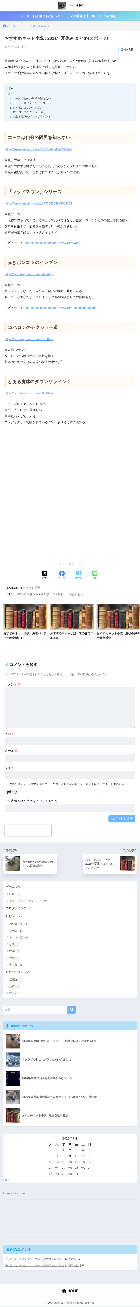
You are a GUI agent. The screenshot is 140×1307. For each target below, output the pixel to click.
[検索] (71, 1010)
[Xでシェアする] (45, 575)
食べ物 (16, 965)
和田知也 (74, 1265)
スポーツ (49, 594)
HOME (70, 1291)
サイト (9, 767)
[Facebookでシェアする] (62, 575)
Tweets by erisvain (15, 1194)
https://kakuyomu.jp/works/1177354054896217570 (39, 149)
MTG (15, 894)
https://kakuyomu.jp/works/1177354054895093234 (39, 203)
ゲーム (13, 887)
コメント (13, 684)
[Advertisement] (70, 466)
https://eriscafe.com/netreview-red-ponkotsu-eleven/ (62, 308)
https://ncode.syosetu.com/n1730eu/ (30, 339)
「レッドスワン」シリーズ (29, 103)
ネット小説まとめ (71, 594)
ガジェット (19, 924)
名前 (10, 733)
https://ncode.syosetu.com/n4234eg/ (30, 274)
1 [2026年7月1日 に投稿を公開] (63, 1151)
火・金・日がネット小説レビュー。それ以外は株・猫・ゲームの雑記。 (70, 16)
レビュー (15, 917)
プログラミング (19, 908)
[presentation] (28, 830)
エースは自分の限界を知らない (32, 98)
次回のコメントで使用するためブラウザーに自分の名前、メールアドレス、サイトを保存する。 (68, 783)
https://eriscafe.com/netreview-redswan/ (53, 243)
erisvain (73, 1259)
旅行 (14, 987)
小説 (14, 945)
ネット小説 (32, 588)
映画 (14, 952)
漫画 (14, 958)
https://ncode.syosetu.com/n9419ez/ (30, 393)
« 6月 (6, 1180)
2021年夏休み (29, 594)
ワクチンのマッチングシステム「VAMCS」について (35, 1259)
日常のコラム (18, 973)
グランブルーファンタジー (28, 901)
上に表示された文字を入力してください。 (34, 801)
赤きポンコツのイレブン (28, 107)
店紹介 (16, 980)
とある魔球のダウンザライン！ (32, 116)
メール (11, 750)
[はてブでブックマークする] (78, 575)
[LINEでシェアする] (94, 575)
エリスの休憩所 (70, 5)
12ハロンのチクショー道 (28, 112)
